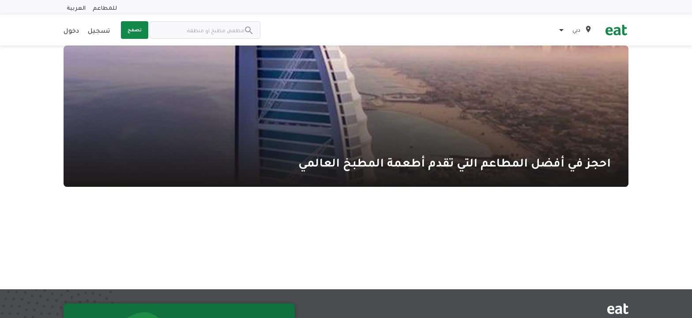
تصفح (135, 29)
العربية (76, 7)
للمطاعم (105, 7)
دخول (71, 30)
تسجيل (99, 30)
